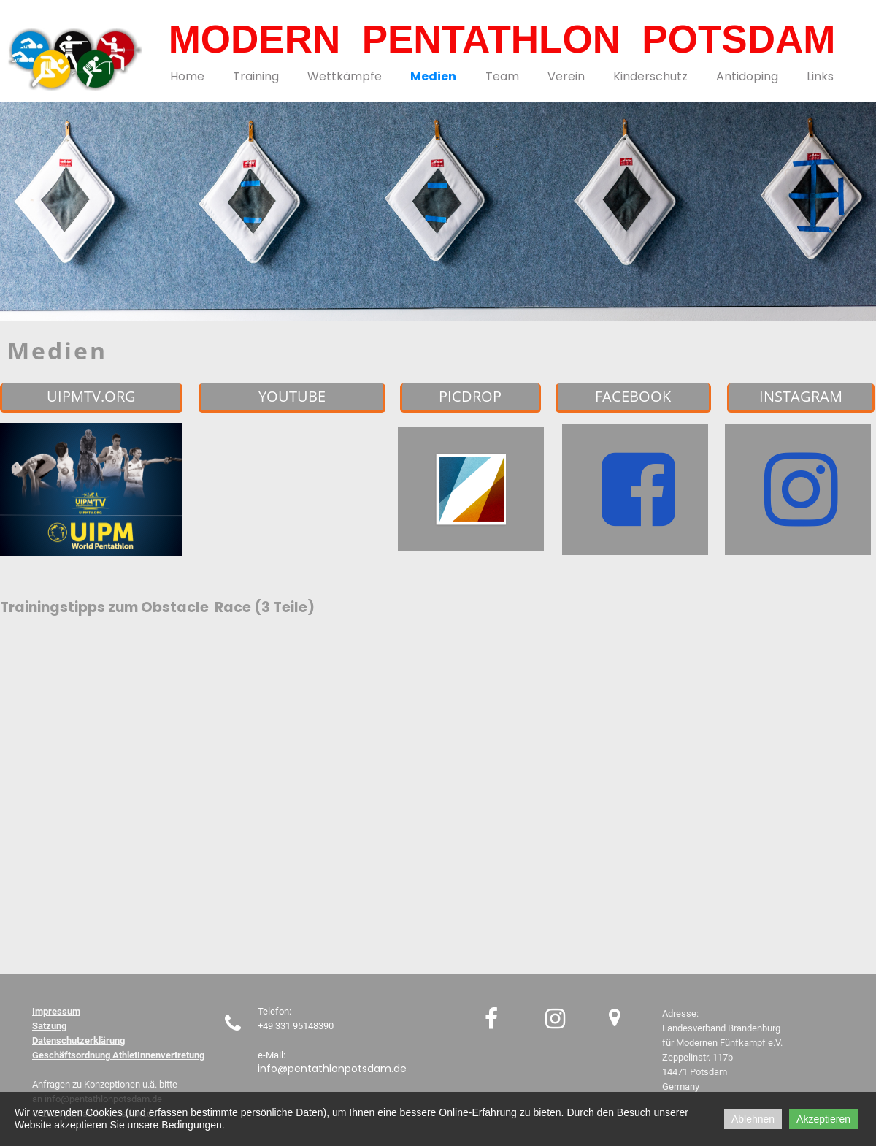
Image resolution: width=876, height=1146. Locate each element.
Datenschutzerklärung (78, 1040)
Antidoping (747, 76)
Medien (433, 76)
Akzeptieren (823, 1119)
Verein (566, 76)
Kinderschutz (650, 76)
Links (820, 76)
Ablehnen (753, 1119)
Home (187, 76)
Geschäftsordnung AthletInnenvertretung (118, 1055)
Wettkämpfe (344, 76)
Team (502, 76)
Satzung (49, 1025)
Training (256, 76)
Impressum (56, 1011)
